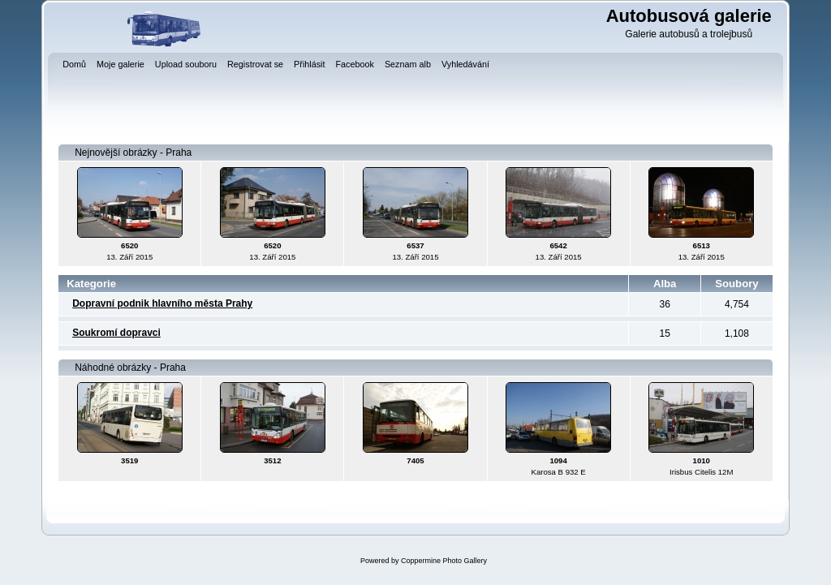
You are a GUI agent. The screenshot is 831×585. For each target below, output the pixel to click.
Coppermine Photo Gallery (444, 561)
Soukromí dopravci (116, 332)
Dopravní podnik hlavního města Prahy (162, 303)
